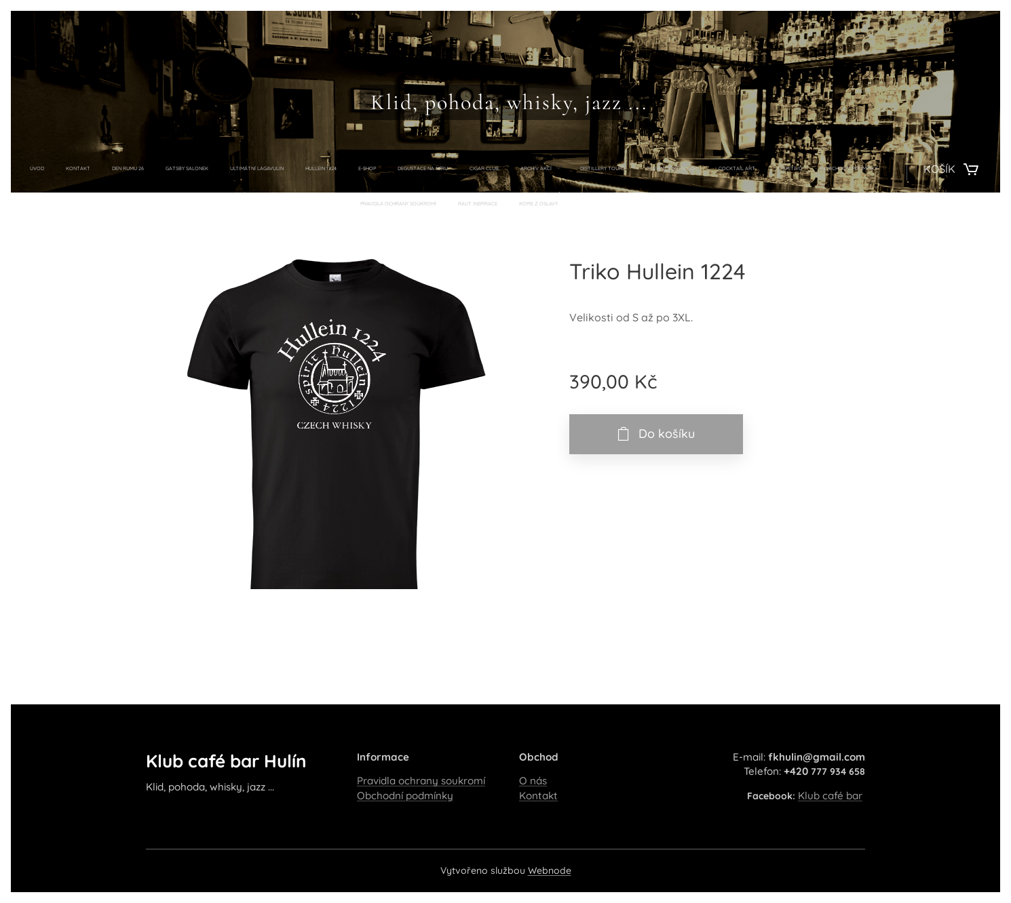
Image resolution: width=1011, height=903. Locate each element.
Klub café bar (830, 795)
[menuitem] (270, 169)
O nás (533, 780)
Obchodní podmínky (405, 795)
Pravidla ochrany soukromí (421, 780)
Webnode (549, 870)
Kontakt (538, 795)
